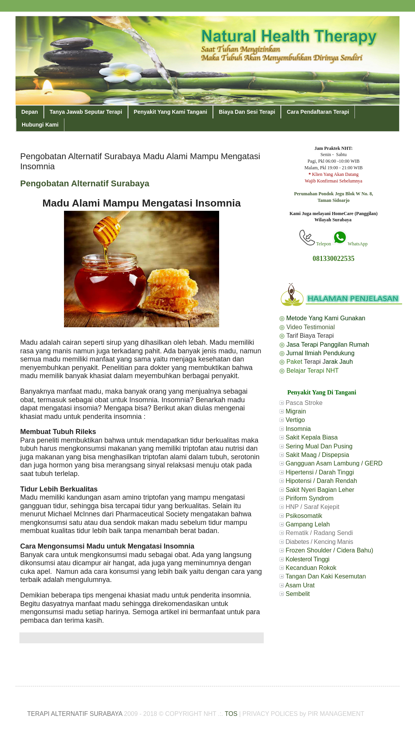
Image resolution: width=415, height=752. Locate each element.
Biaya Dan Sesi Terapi (247, 112)
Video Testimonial (310, 327)
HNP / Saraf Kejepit (312, 507)
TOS (231, 713)
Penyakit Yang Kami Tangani (170, 112)
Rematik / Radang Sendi (319, 533)
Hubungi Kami (40, 125)
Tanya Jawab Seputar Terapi (86, 112)
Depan (29, 112)
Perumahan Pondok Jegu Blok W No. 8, (333, 193)
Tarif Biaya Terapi (310, 335)
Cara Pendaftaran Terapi (318, 112)
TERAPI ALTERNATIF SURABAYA (74, 713)
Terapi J (315, 361)
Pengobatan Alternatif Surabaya (84, 183)
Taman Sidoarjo (334, 200)
